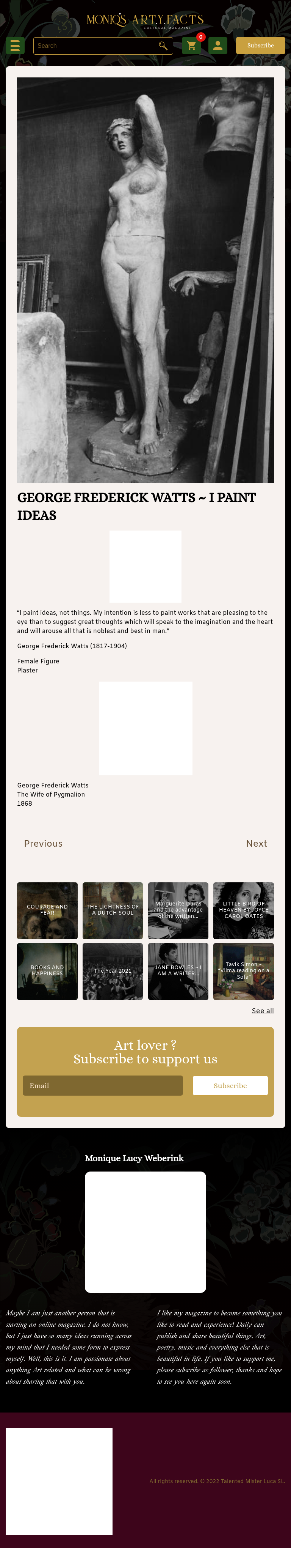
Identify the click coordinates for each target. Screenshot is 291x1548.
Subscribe (260, 45)
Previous (42, 844)
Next (258, 844)
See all (263, 1011)
